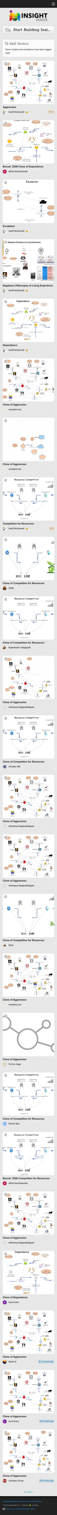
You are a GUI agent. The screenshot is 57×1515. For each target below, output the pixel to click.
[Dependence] (28, 325)
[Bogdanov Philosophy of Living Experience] (28, 266)
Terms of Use (26, 1501)
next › (30, 1492)
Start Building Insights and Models (29, 29)
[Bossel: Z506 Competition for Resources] (28, 1158)
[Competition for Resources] (28, 504)
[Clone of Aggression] (28, 385)
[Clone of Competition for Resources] (28, 563)
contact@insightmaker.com (12, 1501)
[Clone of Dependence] (28, 1277)
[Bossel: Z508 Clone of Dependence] (28, 147)
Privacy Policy (37, 1501)
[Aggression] (28, 87)
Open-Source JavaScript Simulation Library (20, 1509)
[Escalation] (28, 206)
